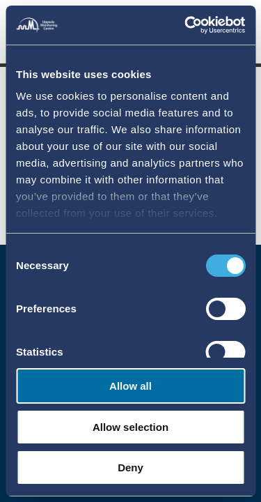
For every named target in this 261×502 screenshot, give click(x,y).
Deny (130, 467)
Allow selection (130, 427)
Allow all (130, 386)
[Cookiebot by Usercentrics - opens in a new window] (186, 25)
